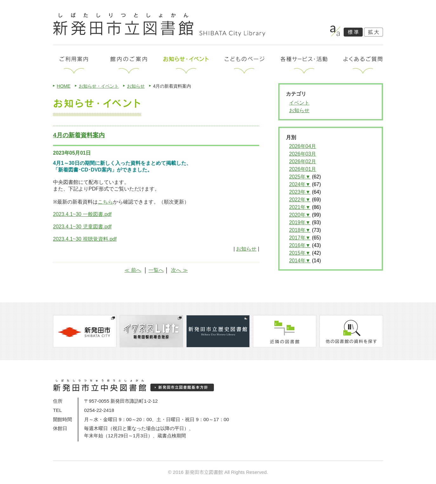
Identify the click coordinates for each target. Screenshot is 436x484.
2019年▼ (299, 222)
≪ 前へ (132, 270)
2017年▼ (299, 237)
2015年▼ (299, 253)
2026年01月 (302, 169)
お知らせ (136, 86)
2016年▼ (299, 245)
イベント (299, 102)
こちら (105, 202)
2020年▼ (299, 215)
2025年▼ (299, 176)
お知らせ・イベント (99, 86)
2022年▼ (299, 199)
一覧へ (156, 270)
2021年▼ (299, 207)
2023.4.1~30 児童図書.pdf (82, 226)
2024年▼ (299, 184)
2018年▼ (299, 230)
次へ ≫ (179, 270)
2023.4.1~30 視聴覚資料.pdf (85, 239)
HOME (63, 86)
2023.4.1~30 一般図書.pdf (82, 214)
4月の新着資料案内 (79, 135)
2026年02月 (302, 161)
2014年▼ (299, 260)
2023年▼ (299, 192)
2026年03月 (302, 154)
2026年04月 (302, 146)
